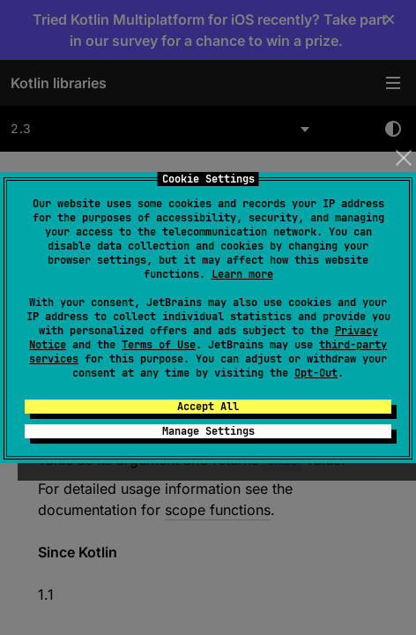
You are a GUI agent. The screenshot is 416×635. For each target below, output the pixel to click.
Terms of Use (159, 345)
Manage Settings (208, 431)
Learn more (242, 274)
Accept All (208, 407)
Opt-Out (316, 373)
